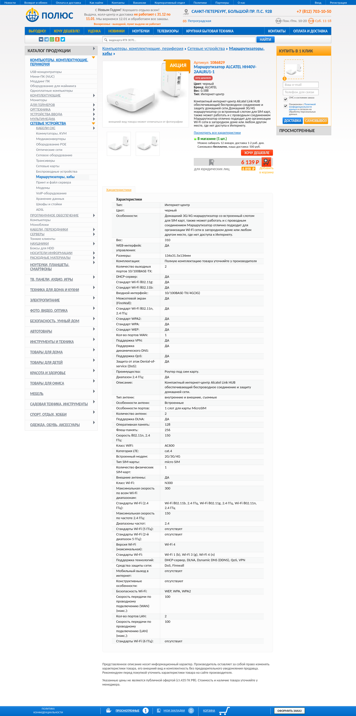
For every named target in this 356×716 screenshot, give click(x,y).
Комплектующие (45, 95)
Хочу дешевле (257, 153)
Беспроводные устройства (56, 171)
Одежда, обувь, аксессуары (55, 425)
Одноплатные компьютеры (51, 90)
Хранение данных (50, 199)
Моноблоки (39, 224)
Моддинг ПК (40, 81)
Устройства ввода (46, 114)
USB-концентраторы (46, 71)
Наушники (39, 243)
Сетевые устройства (48, 123)
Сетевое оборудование (54, 155)
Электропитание (45, 300)
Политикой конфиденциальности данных (302, 107)
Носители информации (51, 253)
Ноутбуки (141, 31)
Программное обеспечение (54, 215)
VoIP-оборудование (51, 193)
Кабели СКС (45, 128)
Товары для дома (46, 352)
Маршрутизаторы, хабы (55, 177)
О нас (241, 2)
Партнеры (222, 2)
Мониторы (38, 100)
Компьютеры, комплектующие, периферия (59, 62)
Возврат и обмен (35, 2)
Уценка (94, 31)
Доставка (292, 120)
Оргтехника (40, 109)
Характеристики (118, 189)
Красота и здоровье (48, 373)
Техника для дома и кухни (54, 290)
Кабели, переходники (49, 229)
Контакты (118, 2)
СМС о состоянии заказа (298, 98)
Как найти (96, 2)
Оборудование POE (51, 144)
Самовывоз (316, 120)
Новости (10, 2)
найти (265, 39)
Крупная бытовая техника (209, 31)
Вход (318, 2)
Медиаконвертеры (51, 139)
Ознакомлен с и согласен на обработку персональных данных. (299, 109)
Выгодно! (37, 31)
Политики (200, 2)
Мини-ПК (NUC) (42, 76)
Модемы (43, 188)
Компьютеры (40, 220)
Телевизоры (168, 31)
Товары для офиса (47, 383)
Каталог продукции (49, 50)
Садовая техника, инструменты (59, 404)
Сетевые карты (47, 166)
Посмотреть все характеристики (217, 133)
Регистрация (338, 2)
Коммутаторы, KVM (51, 133)
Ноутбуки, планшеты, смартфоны (49, 267)
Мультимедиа (42, 118)
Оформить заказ (289, 711)
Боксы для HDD (42, 248)
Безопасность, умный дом (54, 321)
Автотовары (41, 331)
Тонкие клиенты (42, 238)
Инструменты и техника (52, 342)
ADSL (40, 210)
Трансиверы (45, 161)
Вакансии (139, 2)
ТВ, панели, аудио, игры (51, 279)
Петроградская (199, 21)
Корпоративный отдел (170, 2)
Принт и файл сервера (53, 182)
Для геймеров (42, 104)
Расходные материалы (50, 257)
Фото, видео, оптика (49, 310)
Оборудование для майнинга (53, 86)
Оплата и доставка (68, 2)
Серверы (37, 234)
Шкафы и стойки (49, 204)
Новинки (117, 31)
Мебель (37, 394)
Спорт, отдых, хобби (48, 414)
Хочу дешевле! (67, 31)
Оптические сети (49, 150)
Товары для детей (46, 362)
